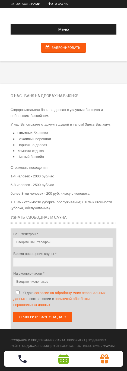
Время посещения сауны (34, 254)
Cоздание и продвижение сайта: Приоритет (48, 340)
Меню (42, 29)
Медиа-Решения (35, 346)
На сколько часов (28, 273)
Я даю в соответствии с (59, 299)
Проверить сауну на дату (42, 317)
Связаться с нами (25, 4)
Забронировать (66, 48)
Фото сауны (58, 4)
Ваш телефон (25, 234)
